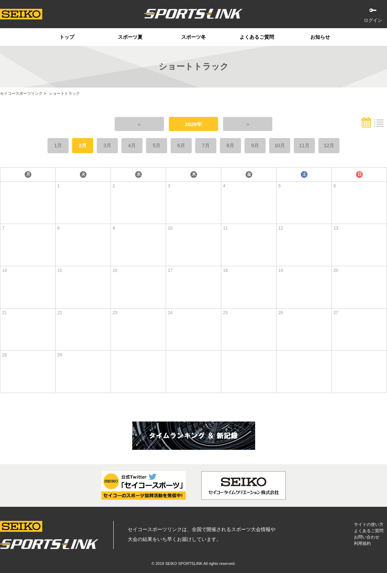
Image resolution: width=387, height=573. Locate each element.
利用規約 (362, 543)
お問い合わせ (366, 537)
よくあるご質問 (257, 37)
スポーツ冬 (193, 37)
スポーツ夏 (130, 37)
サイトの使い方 (368, 524)
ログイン (373, 20)
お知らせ (320, 37)
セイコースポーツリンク (21, 93)
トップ (66, 37)
